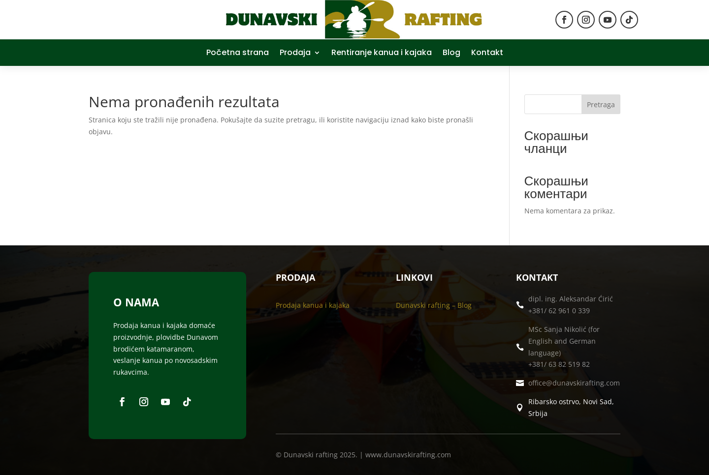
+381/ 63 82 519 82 (559, 364)
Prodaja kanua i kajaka (313, 305)
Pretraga (601, 104)
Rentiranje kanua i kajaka (381, 53)
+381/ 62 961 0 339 (559, 310)
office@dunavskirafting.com (574, 382)
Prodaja (295, 53)
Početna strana (237, 53)
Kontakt (487, 53)
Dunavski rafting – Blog (434, 305)
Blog (451, 53)
